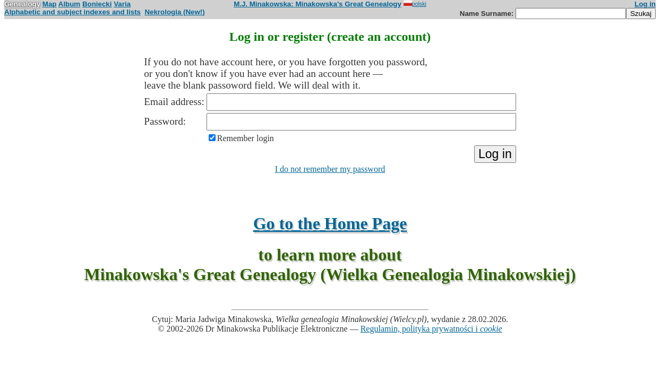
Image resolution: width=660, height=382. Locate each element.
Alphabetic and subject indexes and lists (72, 12)
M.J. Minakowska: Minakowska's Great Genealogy (317, 4)
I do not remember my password (330, 168)
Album (69, 4)
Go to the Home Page (330, 223)
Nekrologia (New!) (174, 12)
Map (49, 4)
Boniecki (97, 4)
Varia (122, 4)
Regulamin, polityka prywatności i (431, 328)
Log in (645, 4)
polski (415, 4)
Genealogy (22, 4)
